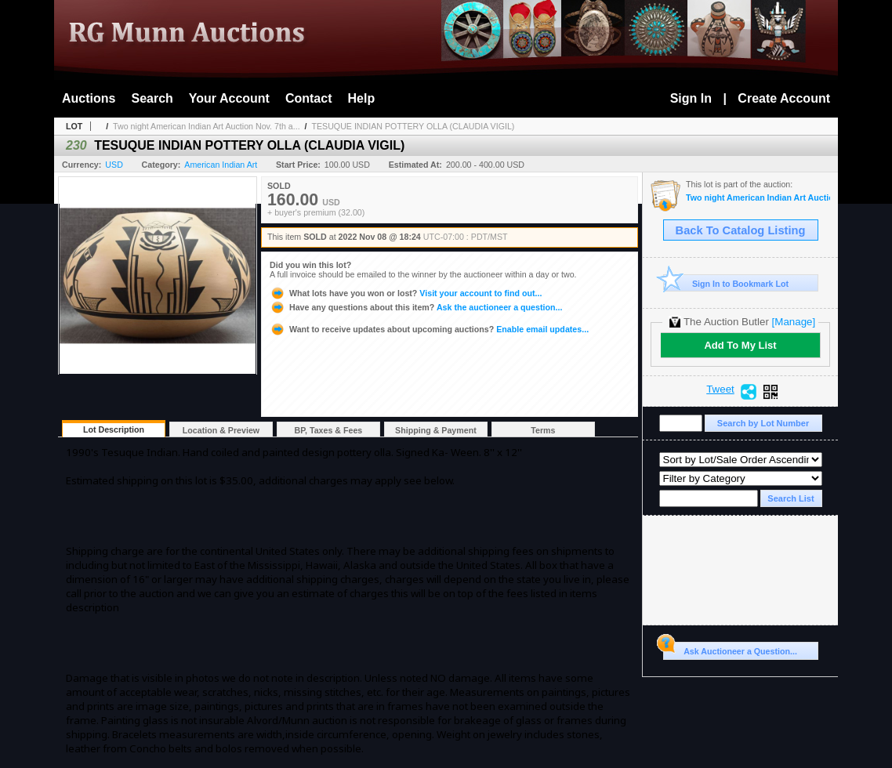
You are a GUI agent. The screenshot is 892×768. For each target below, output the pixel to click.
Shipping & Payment (436, 430)
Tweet (720, 389)
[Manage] (793, 322)
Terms (543, 430)
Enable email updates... (429, 329)
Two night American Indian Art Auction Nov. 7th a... (206, 126)
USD (114, 164)
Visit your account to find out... (406, 293)
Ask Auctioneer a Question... (730, 649)
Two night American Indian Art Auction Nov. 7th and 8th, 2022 (758, 198)
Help (361, 98)
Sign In (691, 98)
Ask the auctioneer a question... (416, 307)
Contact (308, 98)
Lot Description (113, 429)
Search (151, 98)
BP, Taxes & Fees (329, 430)
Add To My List (740, 345)
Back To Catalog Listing (741, 230)
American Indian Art (220, 164)
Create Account (784, 98)
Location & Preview (221, 430)
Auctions (88, 98)
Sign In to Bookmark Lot (726, 283)
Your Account (229, 98)
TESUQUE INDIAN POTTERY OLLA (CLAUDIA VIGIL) (412, 126)
